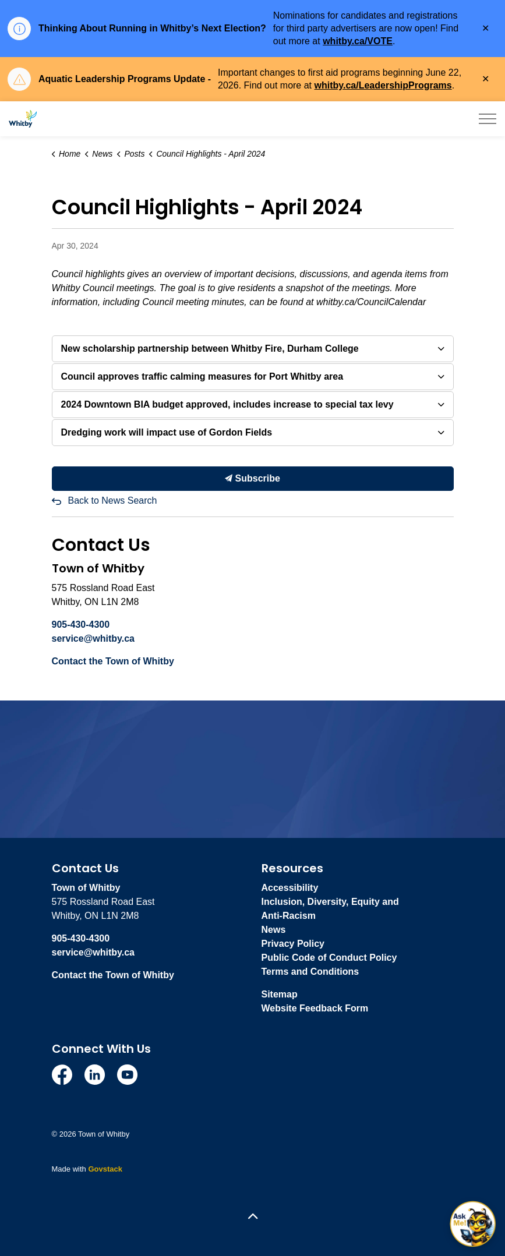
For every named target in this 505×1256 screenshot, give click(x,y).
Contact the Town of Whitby (113, 661)
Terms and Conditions (310, 972)
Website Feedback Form (315, 1008)
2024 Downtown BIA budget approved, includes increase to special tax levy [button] (227, 404)
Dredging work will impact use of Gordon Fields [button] (167, 432)
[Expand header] (487, 118)
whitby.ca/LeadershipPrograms (383, 85)
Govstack (105, 1169)
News (274, 930)
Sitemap (280, 994)
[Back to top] (253, 1217)
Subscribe (252, 478)
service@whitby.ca (93, 638)
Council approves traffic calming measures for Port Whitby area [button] (202, 376)
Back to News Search (112, 500)
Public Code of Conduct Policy (329, 958)
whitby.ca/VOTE (358, 41)
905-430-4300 (81, 624)
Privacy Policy (293, 944)
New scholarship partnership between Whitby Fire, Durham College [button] (210, 348)
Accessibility (290, 888)
